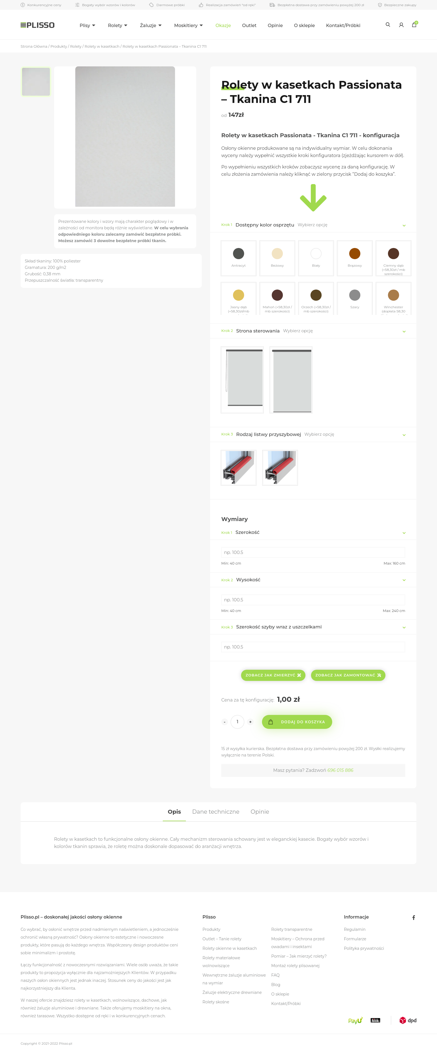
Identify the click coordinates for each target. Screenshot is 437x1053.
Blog (275, 984)
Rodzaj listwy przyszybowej (268, 434)
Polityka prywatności (364, 948)
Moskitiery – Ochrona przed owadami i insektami (297, 942)
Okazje (223, 25)
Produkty (211, 929)
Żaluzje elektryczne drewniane (232, 992)
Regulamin (355, 929)
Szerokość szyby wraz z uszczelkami (271, 627)
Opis (174, 811)
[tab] (174, 811)
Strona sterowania (258, 331)
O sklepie (304, 25)
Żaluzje (148, 25)
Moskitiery (186, 25)
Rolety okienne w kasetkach (230, 948)
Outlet (249, 25)
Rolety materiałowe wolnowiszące (221, 961)
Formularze (355, 938)
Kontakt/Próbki (343, 25)
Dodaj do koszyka (303, 721)
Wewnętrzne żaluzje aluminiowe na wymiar (234, 979)
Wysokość (241, 579)
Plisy (85, 25)
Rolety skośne (216, 1001)
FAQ (275, 975)
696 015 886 (340, 770)
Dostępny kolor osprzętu (265, 225)
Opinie (275, 25)
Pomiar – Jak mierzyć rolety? (299, 956)
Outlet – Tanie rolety (222, 938)
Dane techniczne (215, 811)
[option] (37, 81)
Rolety (115, 25)
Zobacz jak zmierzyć (273, 675)
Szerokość (240, 532)
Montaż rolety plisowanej (295, 965)
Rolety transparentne (291, 929)
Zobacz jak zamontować (348, 675)
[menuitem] (88, 24)
